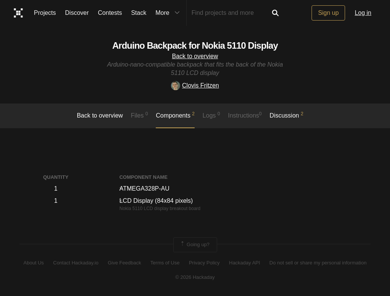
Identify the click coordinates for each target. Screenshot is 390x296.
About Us (34, 263)
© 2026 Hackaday (195, 277)
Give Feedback (124, 263)
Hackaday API (244, 263)
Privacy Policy (204, 263)
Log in (363, 13)
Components (175, 115)
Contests (110, 13)
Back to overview (195, 56)
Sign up (328, 13)
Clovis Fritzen (195, 85)
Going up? (194, 244)
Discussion (287, 115)
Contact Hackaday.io (76, 263)
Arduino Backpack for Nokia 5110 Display (195, 45)
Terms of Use (165, 263)
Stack (138, 13)
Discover (77, 13)
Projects (45, 13)
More (169, 13)
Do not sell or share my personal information (317, 263)
